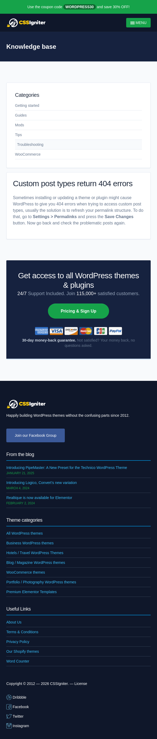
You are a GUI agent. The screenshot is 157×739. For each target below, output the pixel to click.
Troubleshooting (30, 144)
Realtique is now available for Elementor (39, 498)
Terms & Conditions (22, 632)
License (81, 684)
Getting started (27, 105)
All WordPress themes (24, 533)
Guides (21, 115)
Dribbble (16, 697)
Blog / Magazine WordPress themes (35, 562)
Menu (138, 23)
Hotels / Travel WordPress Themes (34, 553)
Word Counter (17, 661)
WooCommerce (28, 154)
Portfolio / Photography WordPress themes (41, 582)
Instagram (17, 725)
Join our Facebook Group (35, 435)
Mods (19, 125)
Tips (18, 135)
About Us (14, 622)
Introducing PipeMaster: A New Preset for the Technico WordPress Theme (66, 468)
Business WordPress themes (29, 543)
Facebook (17, 706)
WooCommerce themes (25, 572)
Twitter (14, 716)
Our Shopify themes (22, 651)
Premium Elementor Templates (31, 592)
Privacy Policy (17, 642)
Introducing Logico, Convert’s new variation (41, 483)
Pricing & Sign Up (78, 311)
